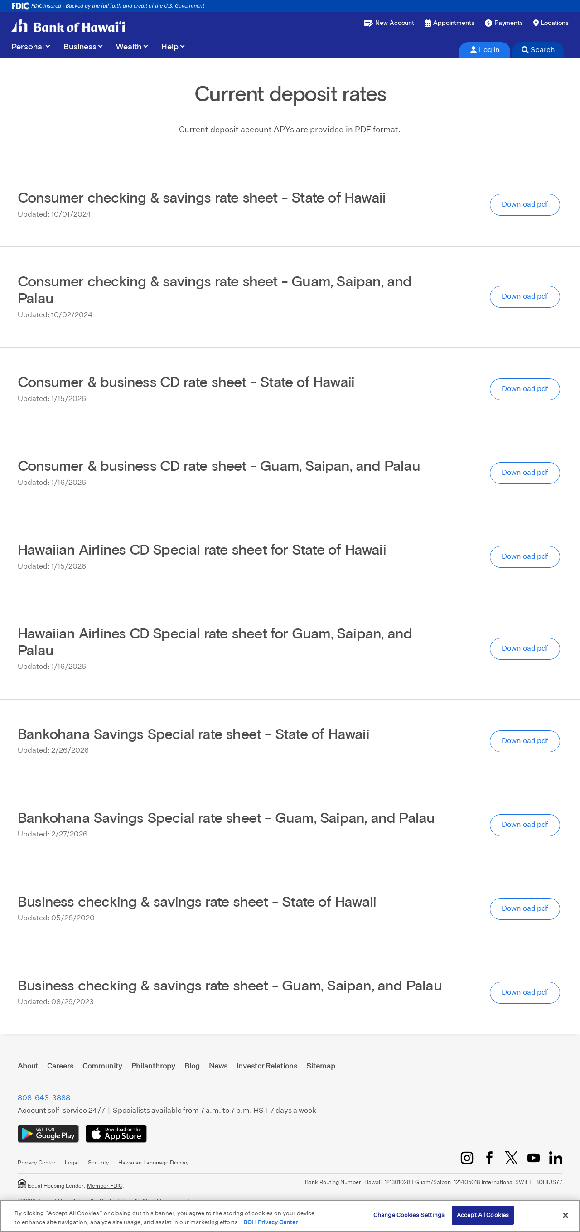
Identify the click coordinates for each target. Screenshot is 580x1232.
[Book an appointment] (449, 23)
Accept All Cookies (483, 1215)
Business (80, 47)
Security (98, 1162)
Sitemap (320, 1066)
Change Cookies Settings (409, 1215)
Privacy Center (37, 1162)
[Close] (565, 1215)
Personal (27, 47)
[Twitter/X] (511, 1157)
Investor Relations (267, 1066)
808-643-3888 (44, 1097)
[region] (290, 1216)
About (28, 1066)
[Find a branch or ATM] (551, 23)
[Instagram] (467, 1157)
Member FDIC (104, 1185)
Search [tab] (538, 49)
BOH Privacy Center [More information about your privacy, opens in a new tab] (270, 1222)
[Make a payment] (504, 23)
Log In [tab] (485, 49)
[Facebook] (489, 1157)
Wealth (129, 47)
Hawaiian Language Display (153, 1162)
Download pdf (525, 204)
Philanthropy (153, 1066)
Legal (72, 1162)
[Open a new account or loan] (389, 23)
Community (102, 1066)
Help (170, 47)
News (218, 1066)
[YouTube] (533, 1157)
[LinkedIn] (555, 1157)
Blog (192, 1066)
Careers (60, 1066)
